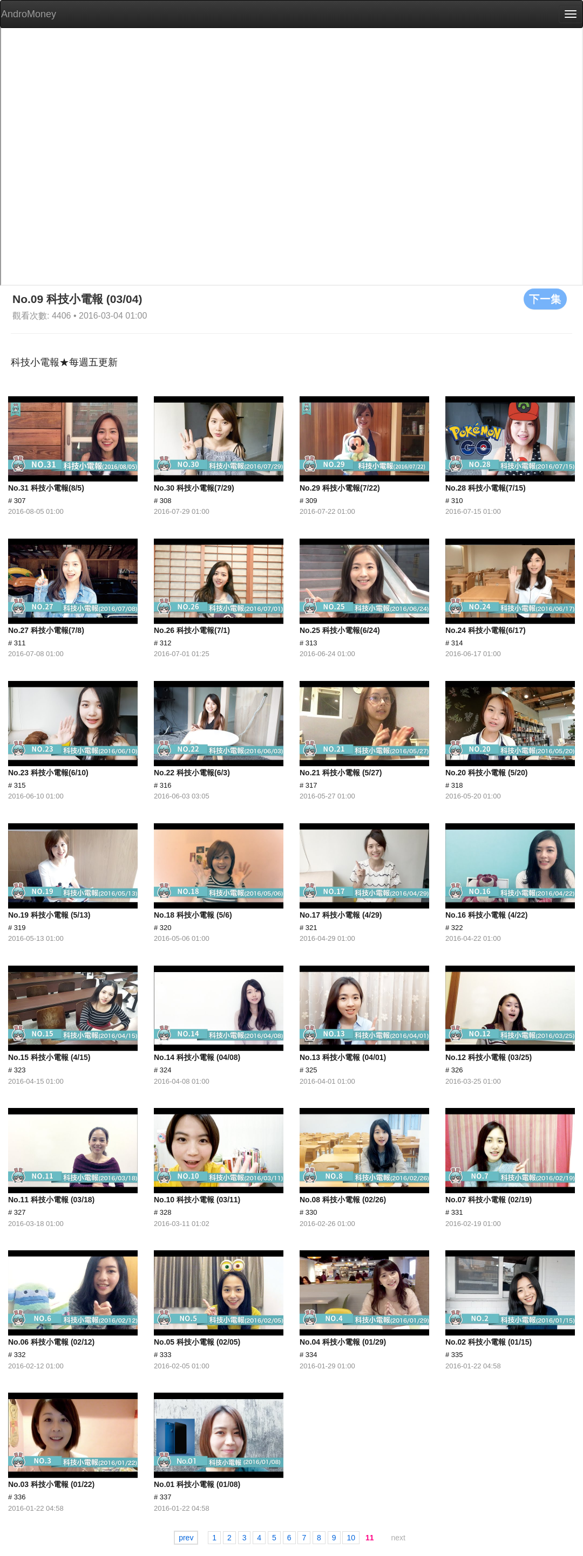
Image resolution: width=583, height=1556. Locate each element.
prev (186, 1537)
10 (351, 1537)
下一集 (545, 299)
